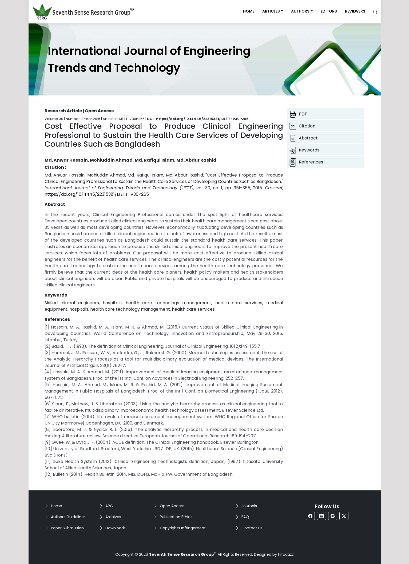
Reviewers (355, 11)
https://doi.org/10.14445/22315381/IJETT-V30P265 (97, 194)
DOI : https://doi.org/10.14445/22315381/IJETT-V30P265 (198, 118)
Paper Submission (67, 528)
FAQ (245, 516)
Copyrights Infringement (183, 528)
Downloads (115, 528)
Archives (113, 516)
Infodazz (286, 554)
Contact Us (252, 528)
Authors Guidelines (68, 516)
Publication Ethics (176, 516)
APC (109, 506)
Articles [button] (271, 11)
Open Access (172, 506)
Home (248, 11)
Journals (249, 506)
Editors (329, 11)
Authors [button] (300, 11)
